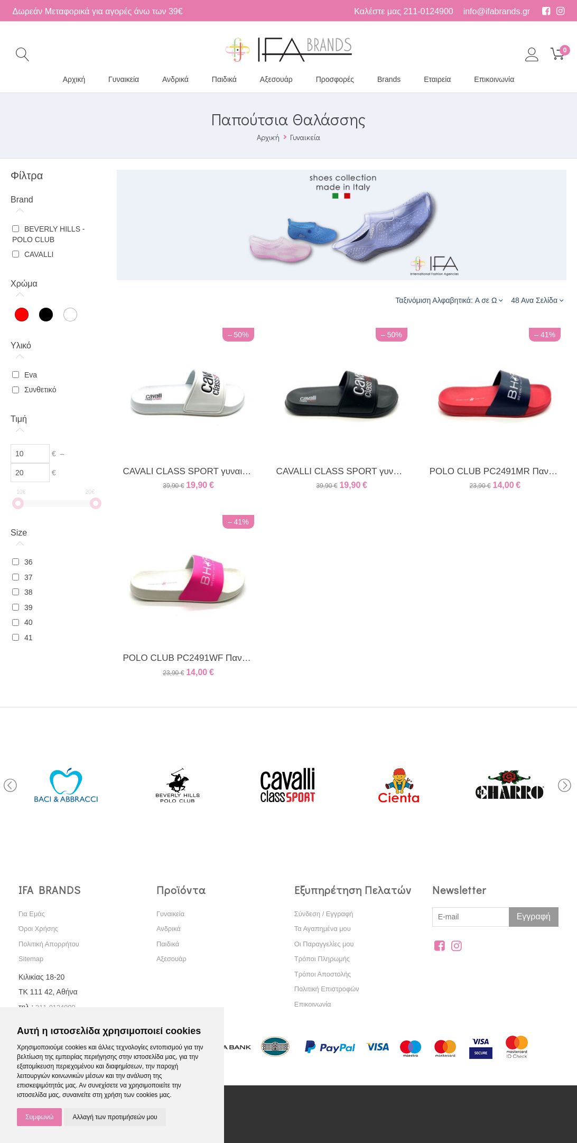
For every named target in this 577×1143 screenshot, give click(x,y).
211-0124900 (428, 11)
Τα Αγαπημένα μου (325, 928)
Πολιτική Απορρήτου (51, 943)
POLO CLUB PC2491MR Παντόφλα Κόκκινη (495, 471)
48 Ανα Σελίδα (537, 300)
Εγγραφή (534, 916)
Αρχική (74, 79)
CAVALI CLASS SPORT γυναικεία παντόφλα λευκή (188, 471)
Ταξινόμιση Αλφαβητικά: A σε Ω (448, 300)
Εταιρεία (437, 79)
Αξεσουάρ (276, 79)
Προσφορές (335, 79)
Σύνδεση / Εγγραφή (326, 913)
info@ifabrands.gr (497, 11)
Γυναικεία (123, 79)
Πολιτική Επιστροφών (329, 988)
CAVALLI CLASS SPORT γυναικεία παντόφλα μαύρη (341, 471)
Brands (389, 79)
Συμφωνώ (39, 1117)
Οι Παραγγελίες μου (326, 943)
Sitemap (31, 958)
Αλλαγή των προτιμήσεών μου (114, 1117)
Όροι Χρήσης (40, 928)
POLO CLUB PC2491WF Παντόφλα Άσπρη (188, 658)
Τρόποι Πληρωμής (324, 958)
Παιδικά (224, 79)
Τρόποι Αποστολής (325, 974)
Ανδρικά (175, 79)
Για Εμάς (32, 913)
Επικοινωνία (494, 79)
